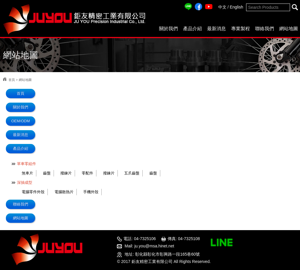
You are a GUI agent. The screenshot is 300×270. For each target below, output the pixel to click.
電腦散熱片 (64, 192)
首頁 (11, 79)
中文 (222, 7)
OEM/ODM (20, 121)
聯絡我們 (264, 28)
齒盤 (47, 173)
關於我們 (168, 28)
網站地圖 (288, 28)
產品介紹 (192, 28)
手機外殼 (90, 192)
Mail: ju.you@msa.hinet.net (149, 246)
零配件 (87, 173)
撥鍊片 (66, 173)
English (236, 7)
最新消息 (216, 28)
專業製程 (240, 28)
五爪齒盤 (131, 173)
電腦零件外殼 (33, 192)
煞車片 (27, 173)
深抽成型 (24, 182)
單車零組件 (26, 164)
